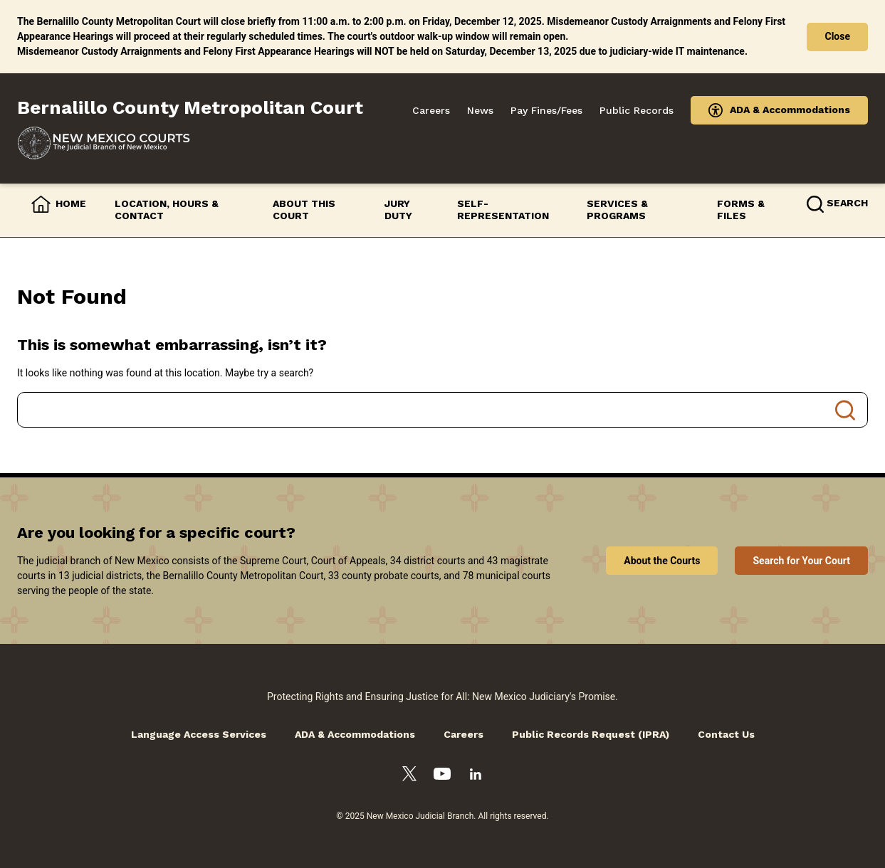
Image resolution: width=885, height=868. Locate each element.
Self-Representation (503, 210)
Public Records (636, 110)
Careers (431, 110)
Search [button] (847, 202)
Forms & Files (741, 210)
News (480, 110)
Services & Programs (617, 210)
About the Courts (662, 560)
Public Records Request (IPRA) (590, 734)
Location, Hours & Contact (167, 210)
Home (71, 203)
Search (845, 410)
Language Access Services (198, 734)
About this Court (304, 210)
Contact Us (726, 734)
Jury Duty (398, 210)
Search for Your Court (801, 560)
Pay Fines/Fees (546, 110)
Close (837, 36)
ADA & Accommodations (790, 109)
